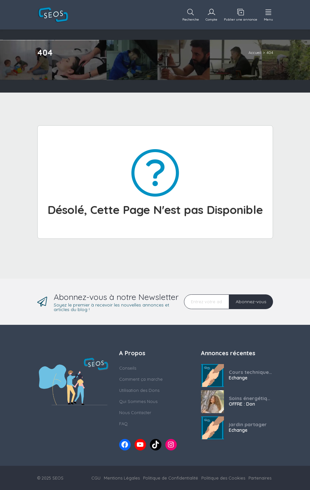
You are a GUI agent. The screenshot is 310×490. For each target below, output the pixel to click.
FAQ (123, 423)
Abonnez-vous (251, 302)
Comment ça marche (141, 379)
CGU (95, 478)
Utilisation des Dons (139, 390)
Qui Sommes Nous (138, 401)
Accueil (254, 52)
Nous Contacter (135, 412)
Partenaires (259, 478)
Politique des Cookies (223, 478)
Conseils (127, 368)
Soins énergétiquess (251, 398)
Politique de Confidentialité (170, 478)
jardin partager (248, 424)
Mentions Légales (122, 478)
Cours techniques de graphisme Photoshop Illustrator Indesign (251, 372)
